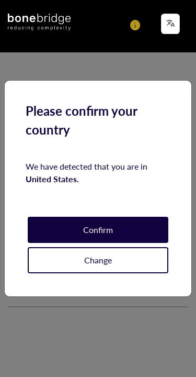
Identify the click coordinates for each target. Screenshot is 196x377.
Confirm (98, 230)
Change (98, 260)
